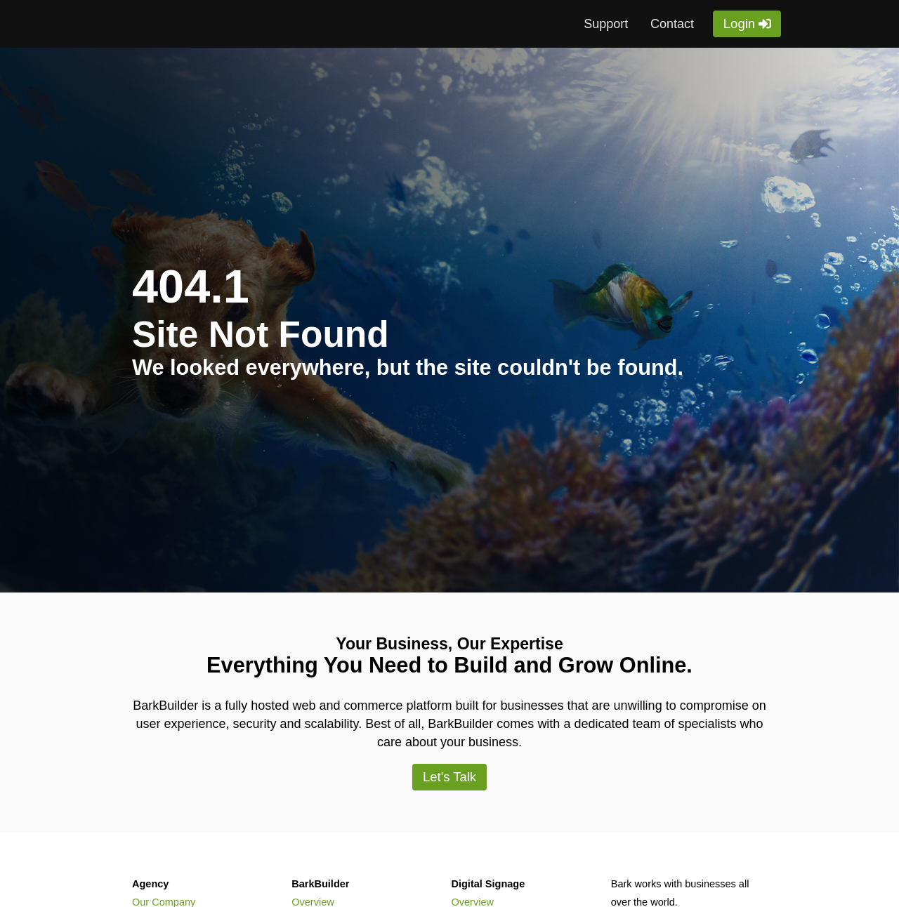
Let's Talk (449, 776)
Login (739, 23)
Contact (672, 24)
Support (606, 24)
